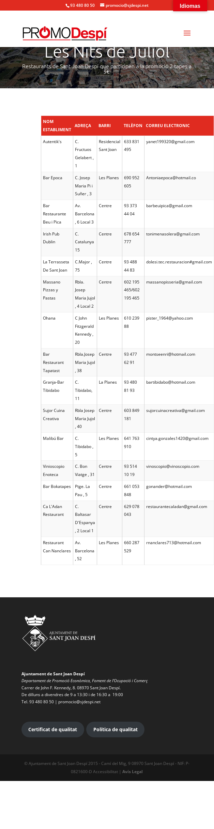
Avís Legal (132, 771)
